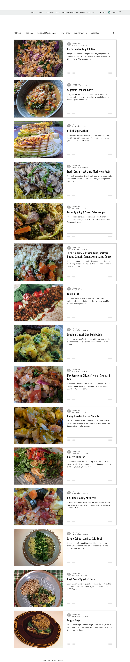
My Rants (65, 33)
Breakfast (95, 33)
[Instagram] (104, 12)
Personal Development (47, 33)
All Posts (17, 33)
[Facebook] (101, 12)
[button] (120, 12)
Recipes (29, 33)
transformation (80, 33)
